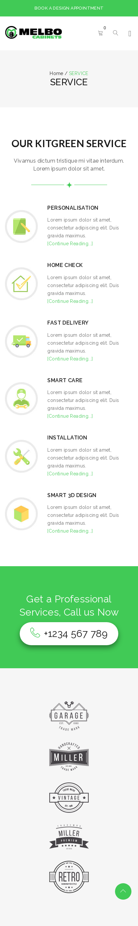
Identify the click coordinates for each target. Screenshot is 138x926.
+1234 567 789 (69, 633)
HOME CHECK (64, 265)
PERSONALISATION (72, 208)
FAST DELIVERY (67, 323)
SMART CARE (64, 380)
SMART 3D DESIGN (71, 495)
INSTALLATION (67, 438)
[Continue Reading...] (70, 243)
